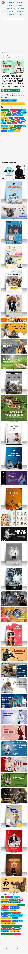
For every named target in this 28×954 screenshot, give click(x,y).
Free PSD (19, 15)
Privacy (19, 941)
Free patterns (10, 15)
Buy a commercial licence (9, 100)
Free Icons (21, 9)
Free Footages (19, 6)
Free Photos (19, 3)
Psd (7, 52)
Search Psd (6, 19)
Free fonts (9, 6)
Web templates (11, 9)
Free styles (20, 12)
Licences (9, 941)
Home (3, 52)
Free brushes (10, 12)
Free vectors (10, 3)
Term (14, 941)
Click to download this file (10, 90)
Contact (14, 944)
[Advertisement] (14, 36)
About (24, 941)
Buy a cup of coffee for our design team (13, 104)
